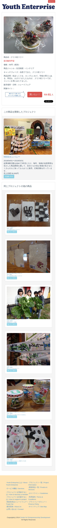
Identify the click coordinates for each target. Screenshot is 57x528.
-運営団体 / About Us (13, 507)
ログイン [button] (51, 1)
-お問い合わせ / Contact (15, 509)
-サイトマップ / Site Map (37, 507)
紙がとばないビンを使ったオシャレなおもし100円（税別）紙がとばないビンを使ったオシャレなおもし (28, 397)
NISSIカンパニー (12, 157)
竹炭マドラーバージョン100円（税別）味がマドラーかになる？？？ (28, 351)
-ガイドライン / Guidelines (38, 493)
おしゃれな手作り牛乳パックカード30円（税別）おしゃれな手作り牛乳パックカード (28, 258)
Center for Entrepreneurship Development (35, 517)
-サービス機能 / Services (15, 488)
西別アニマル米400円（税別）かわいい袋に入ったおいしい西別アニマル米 (28, 443)
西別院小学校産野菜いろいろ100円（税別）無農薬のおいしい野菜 (28, 305)
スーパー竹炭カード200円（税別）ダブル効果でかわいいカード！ (28, 212)
